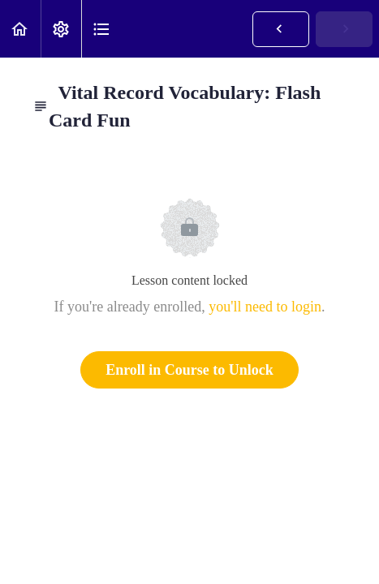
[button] (20, 29)
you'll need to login (265, 306)
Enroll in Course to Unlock (189, 370)
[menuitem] (61, 29)
